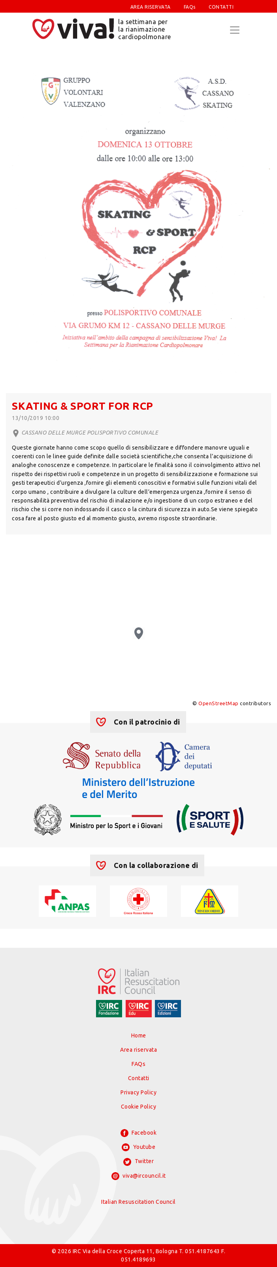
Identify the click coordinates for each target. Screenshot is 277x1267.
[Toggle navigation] (234, 30)
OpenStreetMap (218, 703)
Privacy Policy (138, 1092)
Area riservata (138, 1050)
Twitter (138, 1162)
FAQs (190, 6)
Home (138, 1035)
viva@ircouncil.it (138, 1176)
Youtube (138, 1147)
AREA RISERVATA (150, 6)
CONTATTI (221, 6)
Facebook (139, 1133)
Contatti (138, 1078)
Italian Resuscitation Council (138, 1202)
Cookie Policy (138, 1106)
